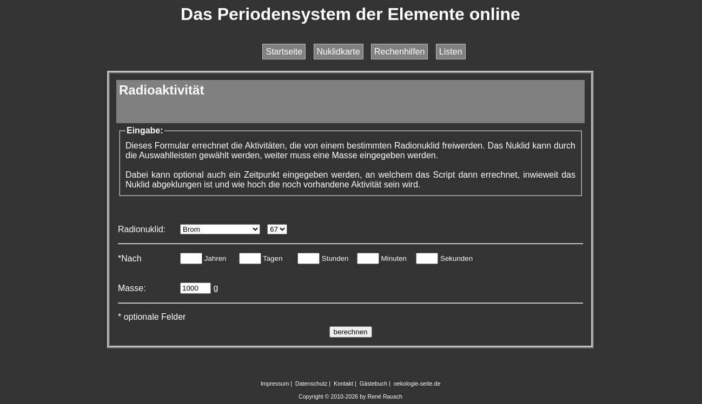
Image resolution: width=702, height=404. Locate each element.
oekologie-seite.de (417, 383)
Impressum (275, 383)
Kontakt (343, 383)
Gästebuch (374, 383)
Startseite (284, 51)
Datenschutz (311, 383)
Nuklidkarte (338, 51)
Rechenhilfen (399, 51)
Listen (450, 51)
